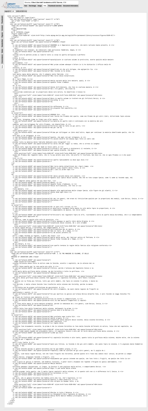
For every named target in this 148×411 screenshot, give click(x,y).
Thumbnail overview (54, 6)
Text (25, 6)
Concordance (2, 58)
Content (2, 28)
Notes (2, 51)
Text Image (32, 6)
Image (40, 6)
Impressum (51, 409)
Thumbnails (2, 20)
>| (25, 11)
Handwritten (2, 43)
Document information (70, 6)
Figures (2, 34)
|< (8, 11)
